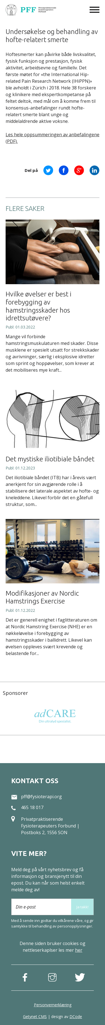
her (78, 950)
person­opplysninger (74, 926)
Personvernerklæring (52, 1004)
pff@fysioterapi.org (41, 796)
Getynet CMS (35, 1016)
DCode (75, 1016)
